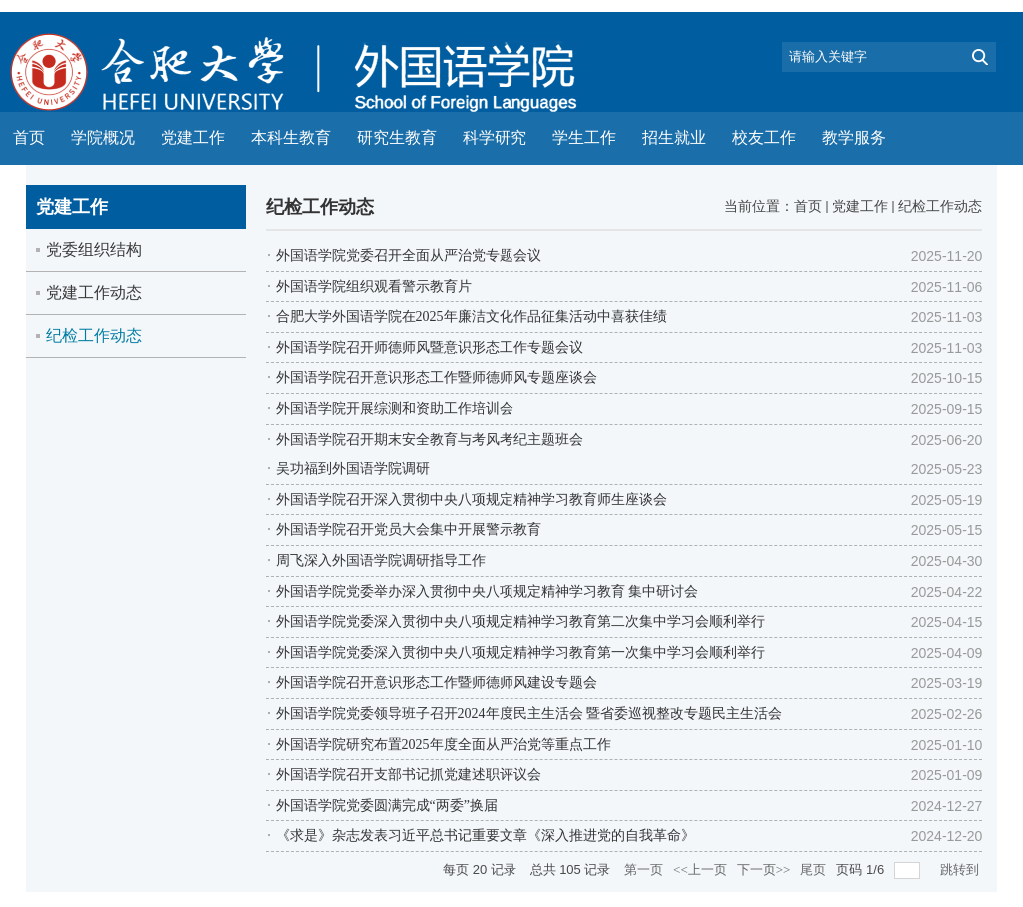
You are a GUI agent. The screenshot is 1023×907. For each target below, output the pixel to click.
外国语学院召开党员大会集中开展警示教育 (408, 529)
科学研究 (494, 137)
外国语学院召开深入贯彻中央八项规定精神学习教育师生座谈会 (471, 499)
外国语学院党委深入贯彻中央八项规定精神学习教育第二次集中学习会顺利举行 (520, 621)
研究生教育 (397, 137)
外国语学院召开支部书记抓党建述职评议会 (408, 774)
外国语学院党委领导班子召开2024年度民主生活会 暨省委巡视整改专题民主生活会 (529, 713)
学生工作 (584, 137)
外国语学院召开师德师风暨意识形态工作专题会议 (429, 347)
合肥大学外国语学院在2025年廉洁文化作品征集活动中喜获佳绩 (471, 316)
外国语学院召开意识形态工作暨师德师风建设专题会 (436, 682)
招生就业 (674, 137)
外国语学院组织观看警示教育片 (374, 286)
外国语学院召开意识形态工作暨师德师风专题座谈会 (436, 377)
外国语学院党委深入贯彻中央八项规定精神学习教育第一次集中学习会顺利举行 (520, 652)
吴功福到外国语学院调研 (353, 468)
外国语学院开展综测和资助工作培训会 (394, 408)
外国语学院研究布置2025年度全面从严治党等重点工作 (443, 744)
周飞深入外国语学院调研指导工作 (381, 560)
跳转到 (961, 869)
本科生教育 (291, 137)
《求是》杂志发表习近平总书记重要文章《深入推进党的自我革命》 (485, 835)
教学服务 (854, 137)
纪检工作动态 (940, 206)
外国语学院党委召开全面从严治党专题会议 (408, 255)
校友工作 (764, 137)
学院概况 (103, 137)
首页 (29, 137)
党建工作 (193, 137)
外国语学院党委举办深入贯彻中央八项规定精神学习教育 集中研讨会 (487, 591)
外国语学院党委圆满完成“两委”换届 (387, 805)
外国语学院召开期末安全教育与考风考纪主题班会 (429, 439)
